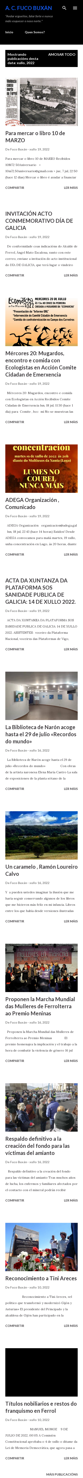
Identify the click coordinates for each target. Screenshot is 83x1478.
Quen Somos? (35, 32)
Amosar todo (61, 54)
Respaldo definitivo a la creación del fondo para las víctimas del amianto (37, 1145)
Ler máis (71, 187)
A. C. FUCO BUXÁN (28, 8)
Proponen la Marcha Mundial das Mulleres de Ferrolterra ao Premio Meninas (40, 1006)
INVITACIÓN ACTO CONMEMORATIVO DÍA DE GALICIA (39, 220)
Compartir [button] (14, 187)
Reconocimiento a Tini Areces (41, 1278)
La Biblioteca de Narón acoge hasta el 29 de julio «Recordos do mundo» (40, 734)
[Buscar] (64, 8)
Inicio (9, 32)
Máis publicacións (62, 1474)
